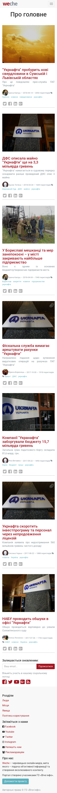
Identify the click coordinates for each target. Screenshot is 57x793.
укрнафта (38, 97)
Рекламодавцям (14, 752)
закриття (17, 281)
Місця (5, 705)
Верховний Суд (9, 189)
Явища (6, 710)
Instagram (10, 741)
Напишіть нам (13, 747)
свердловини (26, 97)
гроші (20, 465)
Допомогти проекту (15, 781)
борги (4, 465)
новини (14, 97)
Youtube (9, 731)
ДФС (20, 189)
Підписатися (45, 666)
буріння (5, 97)
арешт (8, 376)
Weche (5, 763)
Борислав (6, 281)
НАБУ (7, 642)
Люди (5, 700)
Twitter (9, 736)
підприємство (38, 281)
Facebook (10, 726)
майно (27, 189)
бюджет (13, 465)
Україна (14, 557)
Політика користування (15, 715)
